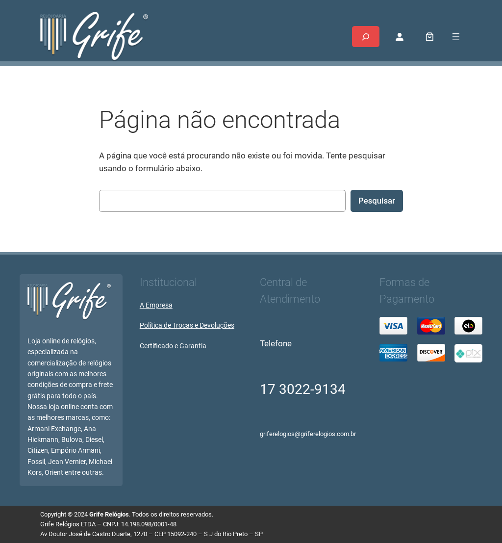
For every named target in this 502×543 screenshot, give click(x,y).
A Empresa (156, 305)
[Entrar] (399, 36)
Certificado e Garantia (173, 346)
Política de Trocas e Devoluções (187, 325)
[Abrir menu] (456, 37)
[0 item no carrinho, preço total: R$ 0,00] (430, 37)
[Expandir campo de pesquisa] (365, 36)
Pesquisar (376, 201)
